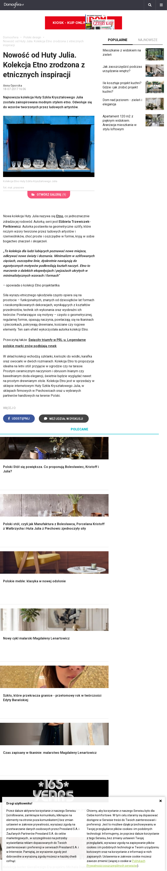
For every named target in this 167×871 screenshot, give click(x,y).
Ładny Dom (53, 689)
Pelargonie (11, 793)
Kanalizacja (95, 726)
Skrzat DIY (135, 689)
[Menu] (161, 5)
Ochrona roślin (138, 621)
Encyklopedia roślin (142, 643)
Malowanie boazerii (59, 621)
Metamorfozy (96, 630)
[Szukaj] (150, 5)
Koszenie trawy (139, 630)
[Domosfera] (14, 5)
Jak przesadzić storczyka (139, 696)
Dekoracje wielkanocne (19, 721)
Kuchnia (92, 616)
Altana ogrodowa (140, 607)
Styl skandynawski (100, 639)
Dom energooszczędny (103, 731)
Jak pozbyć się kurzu (143, 715)
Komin (7, 612)
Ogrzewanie (95, 703)
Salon (91, 602)
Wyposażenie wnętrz (18, 694)
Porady (8, 602)
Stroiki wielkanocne (17, 726)
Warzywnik (136, 639)
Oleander (9, 775)
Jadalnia (93, 625)
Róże (6, 766)
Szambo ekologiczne (60, 643)
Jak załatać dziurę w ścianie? (142, 704)
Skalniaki (134, 612)
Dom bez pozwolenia (102, 689)
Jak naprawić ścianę (142, 724)
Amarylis (9, 779)
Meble (7, 689)
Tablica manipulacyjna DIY (143, 735)
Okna (6, 616)
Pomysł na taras (70, 766)
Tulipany (9, 770)
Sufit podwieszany (58, 634)
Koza (90, 708)
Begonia (9, 761)
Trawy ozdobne (139, 670)
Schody (8, 607)
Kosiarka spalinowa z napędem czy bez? (143, 663)
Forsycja (9, 789)
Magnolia (134, 657)
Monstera (135, 602)
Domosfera (10, 37)
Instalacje (10, 653)
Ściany (7, 648)
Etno (59, 216)
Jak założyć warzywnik (144, 720)
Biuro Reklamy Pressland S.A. (135, 761)
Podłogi (50, 602)
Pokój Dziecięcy (14, 699)
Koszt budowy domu (18, 621)
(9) (48, 194)
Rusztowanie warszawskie (54, 627)
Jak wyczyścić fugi (142, 711)
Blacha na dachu (56, 638)
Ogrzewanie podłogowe (104, 712)
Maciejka (9, 784)
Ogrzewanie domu (16, 639)
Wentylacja (94, 721)
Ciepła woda (12, 634)
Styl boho (93, 634)
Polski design (32, 37)
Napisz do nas (124, 766)
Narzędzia (52, 616)
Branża (63, 761)
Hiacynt (8, 757)
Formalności (11, 630)
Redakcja (120, 770)
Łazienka (93, 607)
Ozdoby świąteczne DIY (20, 703)
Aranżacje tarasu (140, 634)
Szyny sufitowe (98, 717)
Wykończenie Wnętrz (60, 607)
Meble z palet (138, 625)
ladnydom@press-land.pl (132, 757)
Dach (6, 625)
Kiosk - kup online (84, 22)
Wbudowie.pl (96, 699)
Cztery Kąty (53, 694)
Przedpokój (95, 621)
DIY (130, 729)
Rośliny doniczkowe (142, 616)
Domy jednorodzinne (73, 757)
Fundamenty (11, 643)
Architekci (10, 712)
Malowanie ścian (56, 612)
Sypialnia (93, 612)
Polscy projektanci (16, 708)
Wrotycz (134, 653)
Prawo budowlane (99, 694)
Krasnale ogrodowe (142, 648)
